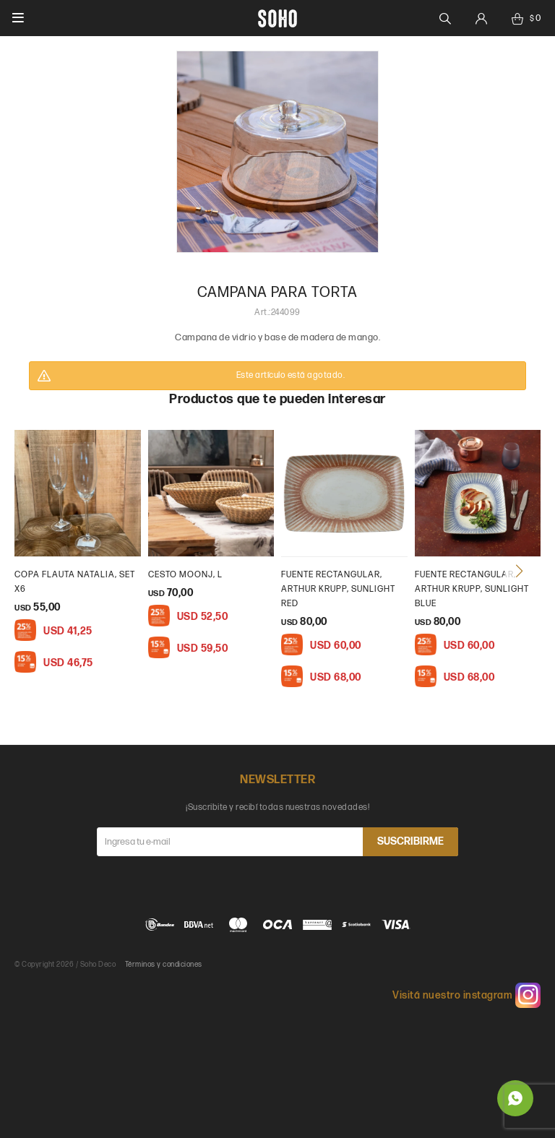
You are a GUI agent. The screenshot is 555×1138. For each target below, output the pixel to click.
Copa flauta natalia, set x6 (74, 582)
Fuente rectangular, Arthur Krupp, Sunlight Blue (472, 589)
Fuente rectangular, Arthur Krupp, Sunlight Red (338, 589)
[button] (518, 570)
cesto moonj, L (185, 574)
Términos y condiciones (163, 964)
